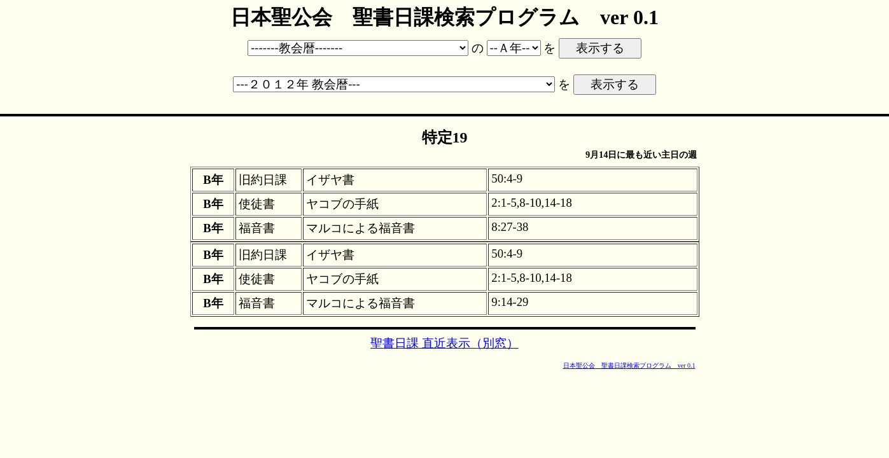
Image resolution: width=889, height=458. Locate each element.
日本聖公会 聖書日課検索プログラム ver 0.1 (629, 365)
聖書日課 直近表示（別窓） (444, 343)
